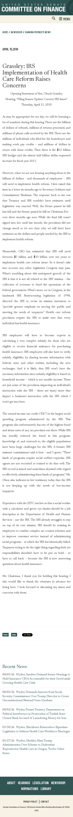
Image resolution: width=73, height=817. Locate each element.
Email (14, 635)
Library (46, 788)
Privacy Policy (30, 801)
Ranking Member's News (38, 32)
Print (5, 635)
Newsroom (16, 32)
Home (5, 32)
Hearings (24, 783)
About (11, 783)
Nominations (29, 788)
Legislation (41, 783)
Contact (45, 801)
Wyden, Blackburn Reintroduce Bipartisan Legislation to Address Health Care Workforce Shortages (36, 729)
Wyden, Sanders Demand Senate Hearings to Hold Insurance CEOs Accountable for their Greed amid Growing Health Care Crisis (36, 678)
